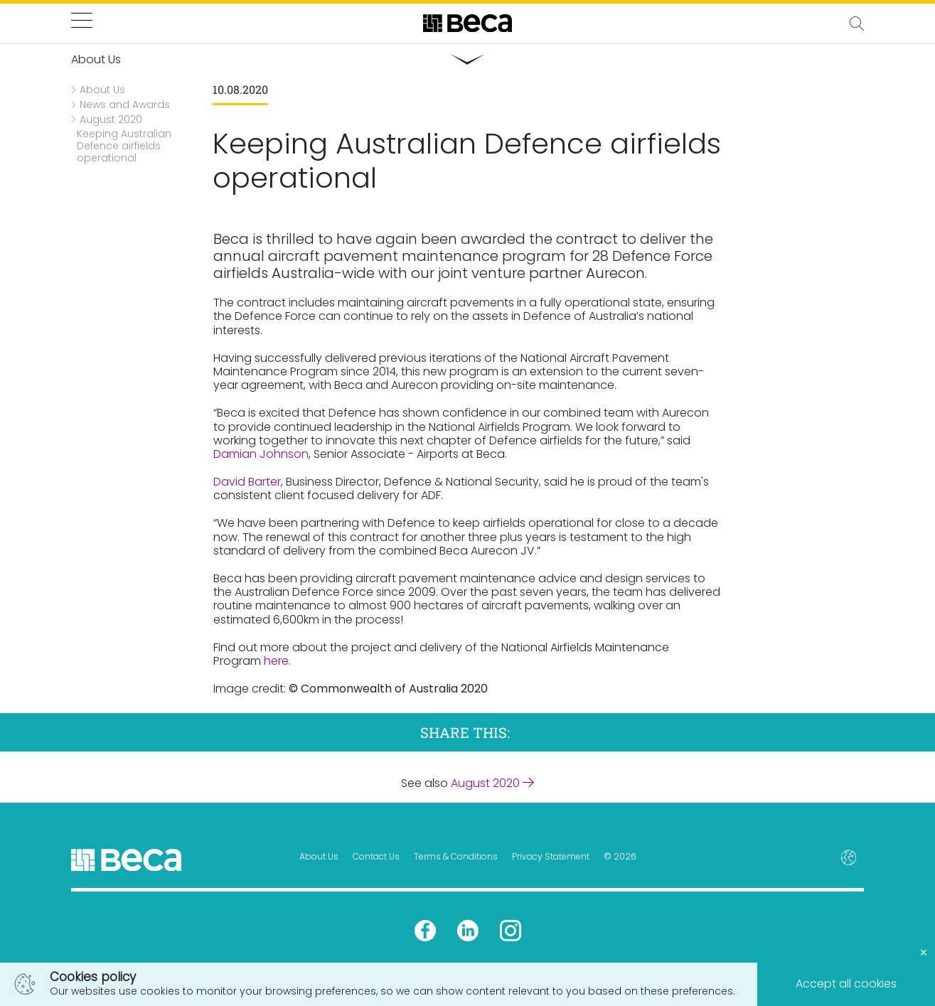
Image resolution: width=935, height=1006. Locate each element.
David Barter (247, 481)
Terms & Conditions (456, 856)
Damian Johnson (261, 454)
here (276, 661)
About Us (318, 856)
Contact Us (376, 856)
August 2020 (492, 783)
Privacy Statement (550, 856)
